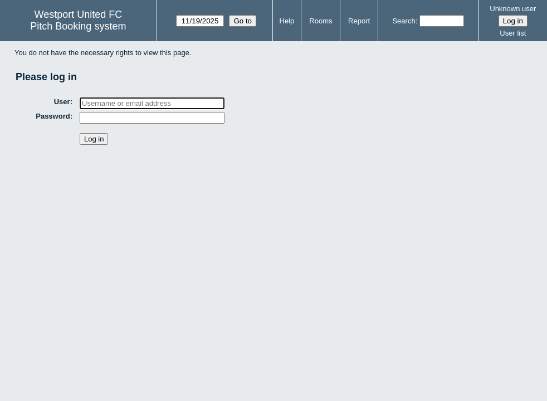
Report (359, 21)
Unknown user (513, 8)
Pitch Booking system (78, 26)
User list (513, 33)
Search (403, 21)
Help (287, 21)
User (62, 101)
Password (53, 116)
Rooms (320, 21)
